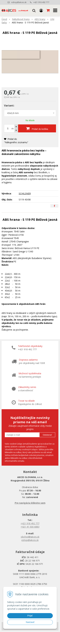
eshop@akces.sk (18, 2)
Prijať (30, 615)
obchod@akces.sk (30, 536)
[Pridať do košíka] (37, 128)
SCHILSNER (25, 193)
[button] (34, 10)
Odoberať (47, 435)
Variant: (9, 105)
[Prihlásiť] (41, 10)
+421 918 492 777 (41, 2)
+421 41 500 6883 (30, 526)
